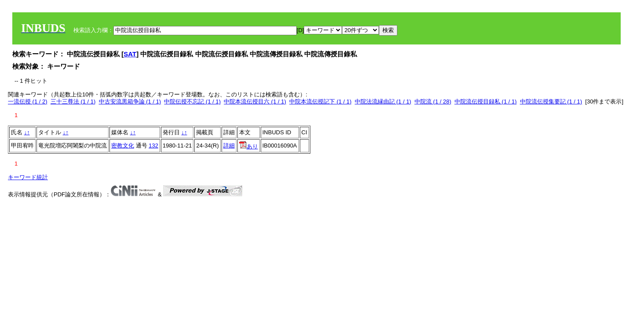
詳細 (229, 145)
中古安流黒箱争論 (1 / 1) (130, 101)
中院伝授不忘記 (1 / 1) (192, 101)
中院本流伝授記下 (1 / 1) (320, 101)
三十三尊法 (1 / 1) (73, 101)
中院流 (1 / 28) (433, 101)
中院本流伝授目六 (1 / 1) (255, 101)
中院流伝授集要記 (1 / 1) (551, 101)
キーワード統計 (28, 177)
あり (248, 146)
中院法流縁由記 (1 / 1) (383, 101)
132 (153, 145)
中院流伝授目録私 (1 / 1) (486, 101)
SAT (130, 54)
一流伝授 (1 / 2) (27, 101)
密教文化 (122, 145)
